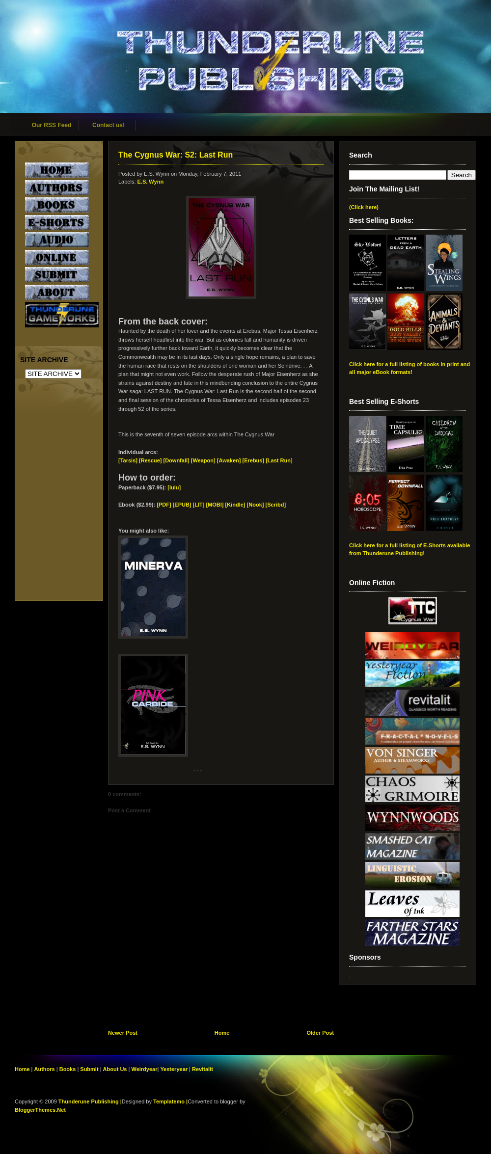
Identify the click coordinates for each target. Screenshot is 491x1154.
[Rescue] (150, 460)
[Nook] (255, 505)
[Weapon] (203, 460)
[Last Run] (279, 460)
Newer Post (122, 1033)
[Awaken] (229, 460)
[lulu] (174, 487)
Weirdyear (144, 1069)
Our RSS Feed (52, 125)
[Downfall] (177, 460)
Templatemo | (170, 1101)
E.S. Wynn (150, 182)
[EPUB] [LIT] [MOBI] (198, 505)
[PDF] (164, 505)
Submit (90, 1069)
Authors (44, 1069)
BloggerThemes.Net (40, 1110)
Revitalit (202, 1069)
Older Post (320, 1033)
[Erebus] (253, 460)
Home (222, 1033)
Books (67, 1069)
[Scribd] (275, 505)
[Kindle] (235, 505)
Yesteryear (174, 1069)
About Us (115, 1069)
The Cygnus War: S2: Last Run (175, 155)
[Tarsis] (127, 460)
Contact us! (108, 125)
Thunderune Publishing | (90, 1101)
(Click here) (364, 207)
